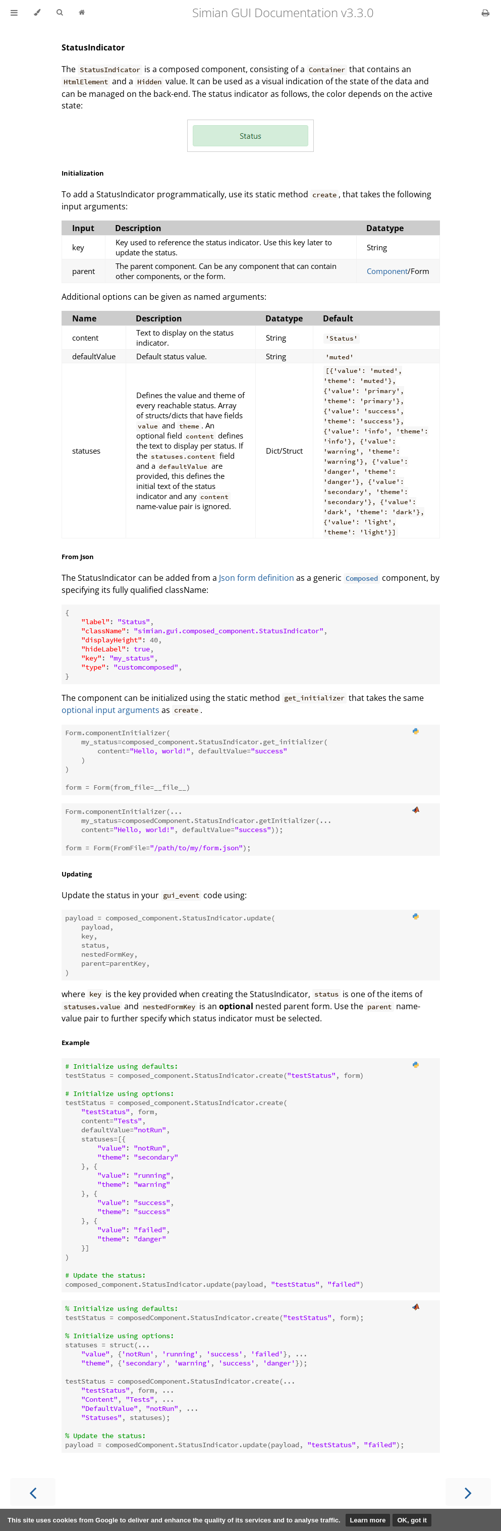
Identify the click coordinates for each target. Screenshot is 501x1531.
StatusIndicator (93, 47)
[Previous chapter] (32, 1492)
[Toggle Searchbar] (59, 12)
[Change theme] (37, 12)
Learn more (368, 1520)
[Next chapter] (468, 1492)
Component (387, 271)
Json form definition (256, 577)
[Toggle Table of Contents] (14, 12)
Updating (77, 874)
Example (76, 1042)
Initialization (83, 173)
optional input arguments (110, 710)
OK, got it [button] (412, 1520)
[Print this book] (485, 12)
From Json (78, 556)
